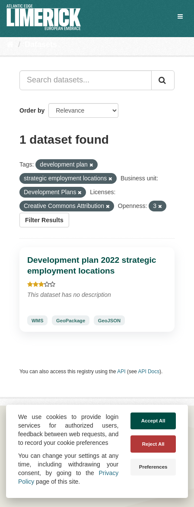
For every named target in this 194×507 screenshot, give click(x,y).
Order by (32, 110)
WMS (37, 320)
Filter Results (44, 220)
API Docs (149, 371)
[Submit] (163, 80)
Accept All (153, 420)
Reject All (153, 444)
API (121, 371)
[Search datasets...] (85, 80)
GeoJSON (109, 320)
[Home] (10, 44)
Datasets (41, 44)
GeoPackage (70, 320)
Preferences (153, 466)
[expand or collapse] (180, 16)
